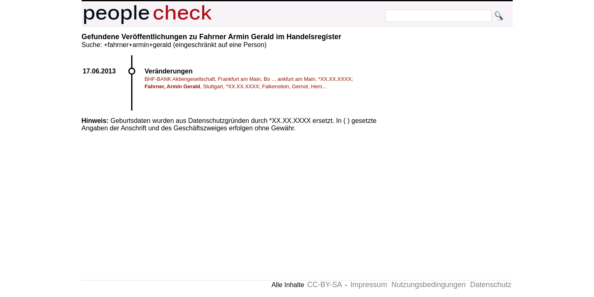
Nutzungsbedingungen (428, 284)
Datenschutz (490, 284)
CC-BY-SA (324, 284)
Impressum (368, 284)
